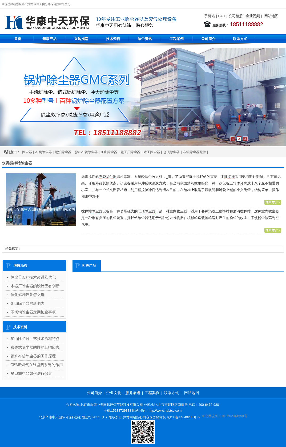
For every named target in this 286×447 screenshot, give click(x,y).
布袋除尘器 (43, 152)
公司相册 (236, 16)
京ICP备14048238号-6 (183, 417)
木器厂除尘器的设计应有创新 (35, 286)
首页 (17, 39)
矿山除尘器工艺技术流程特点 (35, 339)
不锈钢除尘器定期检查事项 (33, 312)
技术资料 (113, 39)
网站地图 (271, 16)
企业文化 (113, 393)
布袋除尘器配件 (194, 152)
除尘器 (27, 152)
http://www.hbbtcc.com (165, 410)
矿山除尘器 (109, 152)
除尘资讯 (145, 39)
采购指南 (81, 39)
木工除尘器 (152, 152)
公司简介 (208, 39)
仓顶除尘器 (171, 152)
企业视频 (253, 16)
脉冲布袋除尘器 (86, 152)
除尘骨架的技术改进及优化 (33, 277)
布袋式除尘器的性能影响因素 (35, 347)
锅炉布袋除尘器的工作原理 (33, 356)
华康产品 (49, 39)
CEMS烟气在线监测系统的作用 (37, 365)
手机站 (209, 16)
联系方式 (240, 39)
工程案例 (176, 39)
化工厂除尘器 (130, 152)
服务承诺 (132, 393)
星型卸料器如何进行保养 (31, 373)
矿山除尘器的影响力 (27, 303)
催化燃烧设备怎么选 (27, 295)
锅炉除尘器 (63, 152)
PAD (221, 16)
